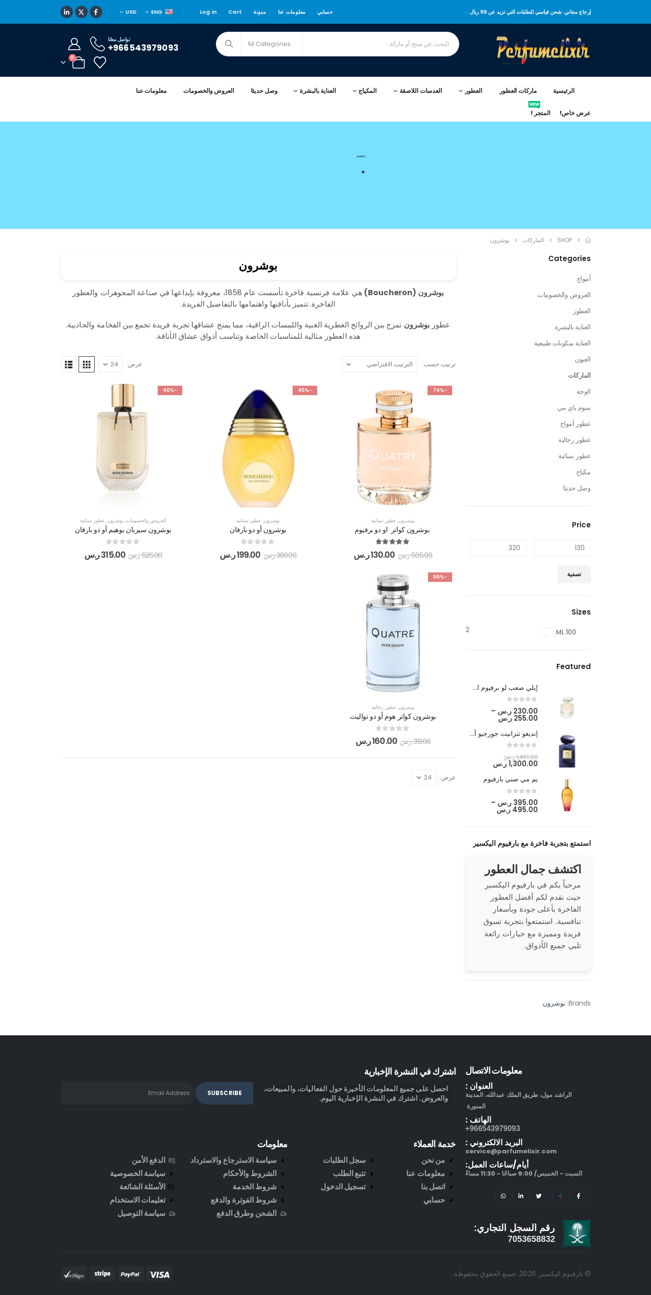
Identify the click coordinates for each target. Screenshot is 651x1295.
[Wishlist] (100, 62)
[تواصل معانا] (133, 44)
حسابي (325, 12)
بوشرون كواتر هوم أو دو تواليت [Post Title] (393, 716)
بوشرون (407, 520)
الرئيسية (563, 90)
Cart (235, 12)
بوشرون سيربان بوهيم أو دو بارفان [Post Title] (123, 529)
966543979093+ (492, 1128)
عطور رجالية (384, 707)
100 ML (566, 632)
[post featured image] (567, 703)
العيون (582, 359)
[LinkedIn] (67, 12)
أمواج (584, 278)
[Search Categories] (272, 44)
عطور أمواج (575, 423)
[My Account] (74, 44)
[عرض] (110, 364)
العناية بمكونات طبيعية (562, 343)
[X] (81, 12)
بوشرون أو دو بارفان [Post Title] (258, 529)
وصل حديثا (264, 90)
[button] (87, 364)
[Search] (229, 44)
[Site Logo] (543, 50)
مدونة (259, 12)
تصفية (574, 574)
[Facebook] (96, 12)
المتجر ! (539, 111)
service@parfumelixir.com (511, 1151)
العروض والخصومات (208, 90)
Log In (208, 12)
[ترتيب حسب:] (380, 364)
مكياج (583, 472)
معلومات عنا (292, 12)
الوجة (584, 391)
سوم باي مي (574, 407)
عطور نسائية (383, 520)
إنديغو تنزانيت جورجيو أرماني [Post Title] (498, 733)
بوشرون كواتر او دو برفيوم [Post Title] (393, 529)
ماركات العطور (517, 90)
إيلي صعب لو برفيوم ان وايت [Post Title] (497, 687)
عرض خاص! (575, 113)
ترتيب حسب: (439, 364)
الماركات (579, 375)
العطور (581, 311)
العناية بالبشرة (573, 327)
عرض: (134, 364)
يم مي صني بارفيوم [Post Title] (510, 779)
